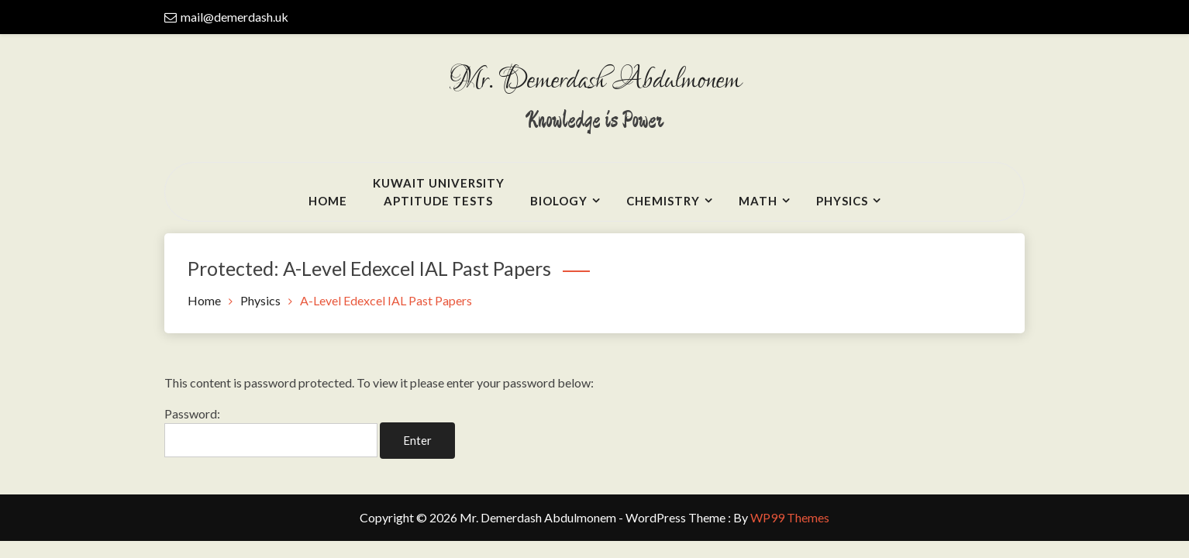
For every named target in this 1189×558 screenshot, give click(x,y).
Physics (842, 201)
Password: (270, 431)
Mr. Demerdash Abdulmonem (594, 80)
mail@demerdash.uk (234, 16)
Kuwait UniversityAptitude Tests (439, 192)
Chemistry (663, 201)
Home (327, 201)
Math (758, 201)
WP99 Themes (789, 517)
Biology (559, 201)
